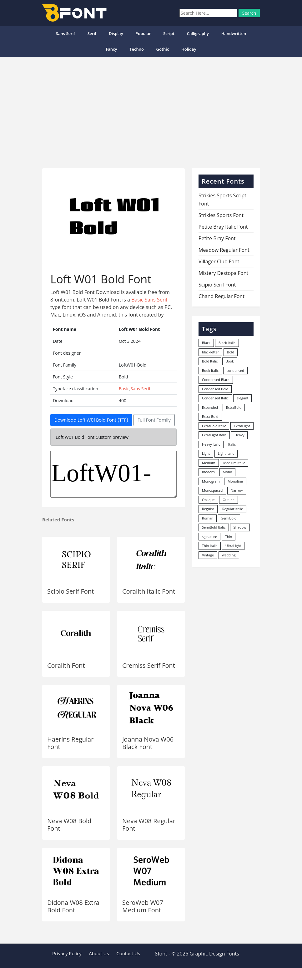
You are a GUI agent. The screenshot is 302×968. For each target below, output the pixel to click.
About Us (99, 953)
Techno (136, 49)
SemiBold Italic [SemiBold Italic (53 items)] (213, 527)
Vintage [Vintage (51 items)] (208, 555)
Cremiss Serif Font (148, 665)
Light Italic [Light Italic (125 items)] (226, 453)
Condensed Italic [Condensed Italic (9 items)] (215, 398)
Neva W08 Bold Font (69, 825)
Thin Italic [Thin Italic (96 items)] (209, 545)
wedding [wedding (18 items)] (229, 555)
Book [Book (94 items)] (230, 361)
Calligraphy (198, 33)
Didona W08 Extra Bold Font (73, 906)
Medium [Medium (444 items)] (208, 462)
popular (143, 33)
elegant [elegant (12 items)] (243, 398)
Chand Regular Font (221, 296)
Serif (92, 33)
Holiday (188, 49)
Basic (137, 299)
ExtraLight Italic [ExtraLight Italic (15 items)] (214, 435)
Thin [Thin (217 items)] (228, 536)
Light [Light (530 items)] (206, 453)
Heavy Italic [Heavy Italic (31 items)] (211, 444)
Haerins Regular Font (70, 743)
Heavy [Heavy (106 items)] (239, 435)
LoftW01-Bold (113, 474)
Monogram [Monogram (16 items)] (211, 481)
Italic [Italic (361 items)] (232, 444)
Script (168, 33)
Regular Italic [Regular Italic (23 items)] (232, 508)
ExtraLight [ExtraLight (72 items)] (242, 425)
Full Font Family (154, 420)
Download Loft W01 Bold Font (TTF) (91, 420)
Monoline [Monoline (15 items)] (235, 481)
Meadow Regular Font (224, 249)
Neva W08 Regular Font (148, 825)
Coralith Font (66, 665)
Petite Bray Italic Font (223, 226)
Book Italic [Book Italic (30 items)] (210, 370)
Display (116, 33)
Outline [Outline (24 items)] (228, 499)
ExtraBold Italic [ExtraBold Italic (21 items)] (214, 425)
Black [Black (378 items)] (206, 342)
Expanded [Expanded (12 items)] (210, 407)
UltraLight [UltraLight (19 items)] (233, 545)
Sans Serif (65, 33)
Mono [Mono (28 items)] (227, 471)
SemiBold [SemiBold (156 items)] (228, 518)
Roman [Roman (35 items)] (207, 518)
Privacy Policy (67, 953)
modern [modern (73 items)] (208, 471)
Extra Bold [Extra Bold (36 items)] (210, 416)
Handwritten (233, 33)
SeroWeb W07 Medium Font (142, 906)
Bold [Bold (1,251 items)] (230, 352)
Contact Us (128, 953)
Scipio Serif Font (70, 591)
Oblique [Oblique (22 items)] (208, 499)
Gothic (162, 49)
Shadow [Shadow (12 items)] (240, 527)
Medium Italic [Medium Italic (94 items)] (234, 462)
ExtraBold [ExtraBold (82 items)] (234, 407)
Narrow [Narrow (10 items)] (237, 490)
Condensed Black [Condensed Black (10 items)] (215, 379)
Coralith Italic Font (148, 591)
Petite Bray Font (217, 238)
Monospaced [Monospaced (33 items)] (212, 490)
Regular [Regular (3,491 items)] (208, 508)
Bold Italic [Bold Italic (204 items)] (210, 361)
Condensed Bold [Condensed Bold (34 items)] (215, 389)
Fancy (111, 49)
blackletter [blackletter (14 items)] (210, 352)
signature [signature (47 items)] (209, 536)
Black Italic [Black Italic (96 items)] (227, 342)
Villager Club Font (219, 261)
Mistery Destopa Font (223, 273)
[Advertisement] (151, 110)
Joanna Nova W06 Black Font (148, 743)
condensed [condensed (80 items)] (235, 370)
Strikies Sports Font (221, 215)
